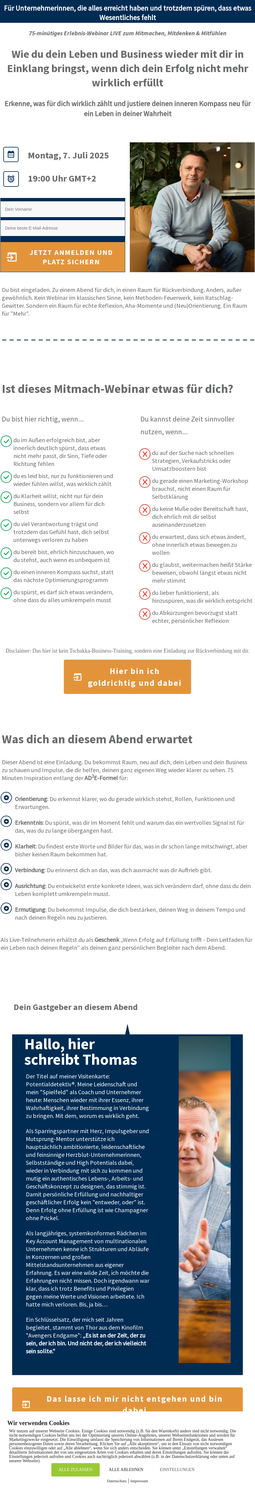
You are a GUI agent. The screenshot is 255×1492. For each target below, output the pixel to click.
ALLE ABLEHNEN (126, 1469)
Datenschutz (116, 1481)
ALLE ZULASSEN (75, 1469)
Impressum (139, 1481)
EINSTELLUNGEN (177, 1469)
